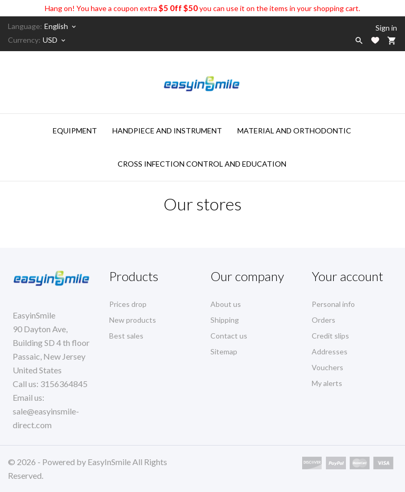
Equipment (75, 130)
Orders (323, 319)
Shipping (224, 319)
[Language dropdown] (61, 26)
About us (225, 304)
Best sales (126, 335)
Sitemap (223, 351)
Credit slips (330, 335)
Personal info (333, 304)
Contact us (228, 335)
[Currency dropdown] (55, 40)
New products (132, 319)
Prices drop (128, 304)
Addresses (330, 351)
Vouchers (327, 367)
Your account (347, 276)
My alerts (327, 383)
